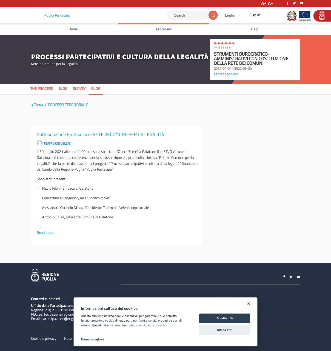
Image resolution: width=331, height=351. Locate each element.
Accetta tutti (224, 318)
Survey (79, 88)
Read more (45, 232)
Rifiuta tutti (224, 330)
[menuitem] (233, 15)
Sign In (254, 15)
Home (73, 29)
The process (41, 88)
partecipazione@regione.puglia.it (67, 318)
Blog (62, 88)
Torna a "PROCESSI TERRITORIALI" (59, 104)
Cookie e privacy (43, 338)
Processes (163, 29)
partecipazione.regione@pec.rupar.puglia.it (72, 314)
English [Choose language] (231, 15)
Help (254, 29)
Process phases (226, 74)
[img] (32, 105)
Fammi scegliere (92, 339)
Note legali (72, 338)
